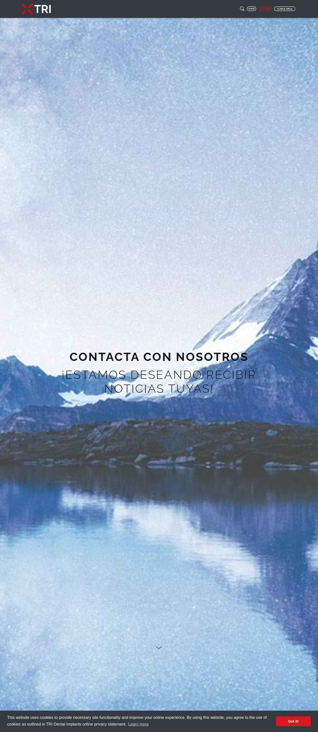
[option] (159, 375)
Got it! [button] (293, 721)
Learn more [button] (138, 724)
